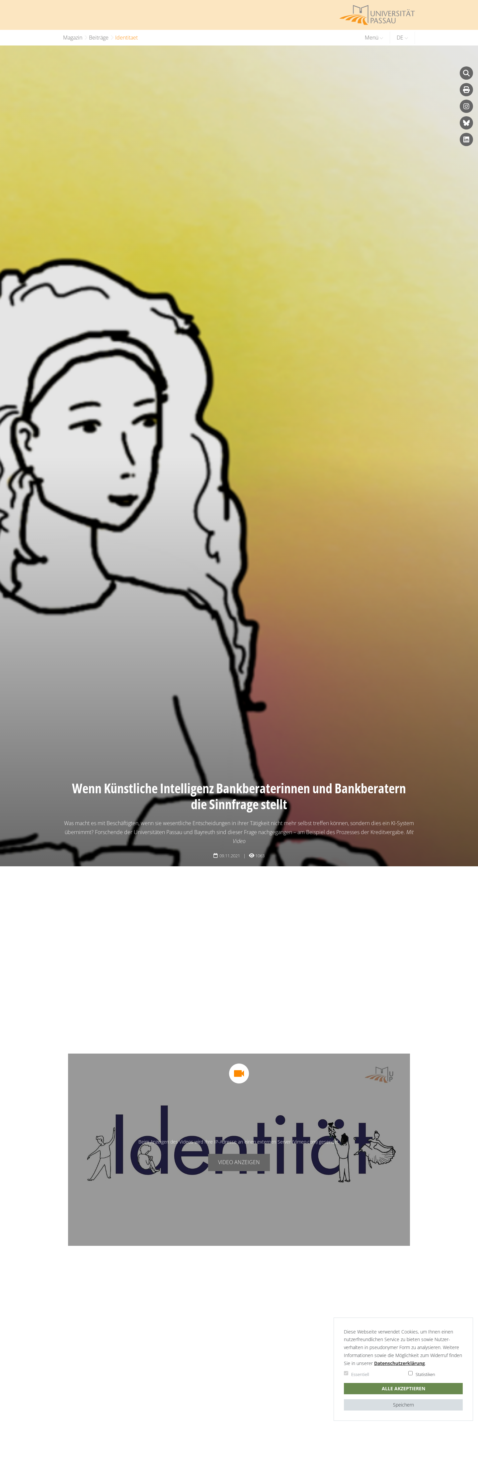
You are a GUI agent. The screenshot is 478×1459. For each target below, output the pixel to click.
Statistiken (425, 1374)
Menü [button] (374, 37)
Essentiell (360, 1374)
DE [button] (402, 37)
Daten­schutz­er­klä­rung (399, 1363)
